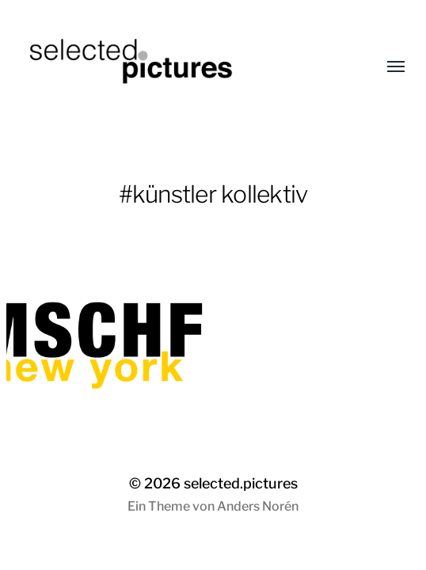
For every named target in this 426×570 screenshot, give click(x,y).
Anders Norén (258, 506)
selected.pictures (241, 483)
